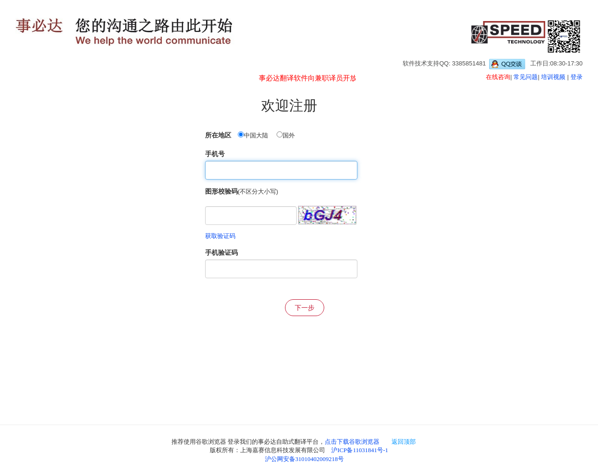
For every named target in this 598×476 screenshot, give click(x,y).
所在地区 (218, 135)
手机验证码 (221, 252)
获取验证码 (220, 235)
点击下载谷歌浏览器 (352, 441)
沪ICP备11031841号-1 (359, 450)
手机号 (215, 154)
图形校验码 (221, 191)
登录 (576, 76)
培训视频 (553, 76)
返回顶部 (404, 441)
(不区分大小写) (258, 191)
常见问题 (525, 76)
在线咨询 (498, 76)
